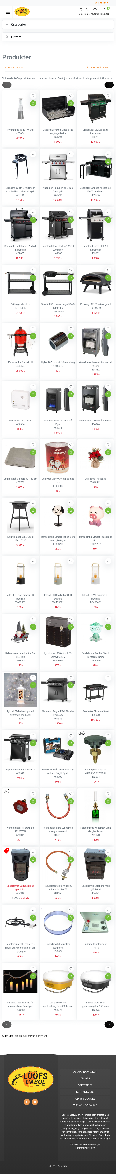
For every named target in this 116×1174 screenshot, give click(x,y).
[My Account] (87, 12)
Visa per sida (14, 67)
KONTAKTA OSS (85, 1091)
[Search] (81, 12)
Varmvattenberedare (80, 1144)
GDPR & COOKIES (85, 1098)
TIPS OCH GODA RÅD (85, 1105)
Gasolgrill (95, 1144)
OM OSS (85, 1078)
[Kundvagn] (105, 12)
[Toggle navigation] (8, 12)
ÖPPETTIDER (85, 1085)
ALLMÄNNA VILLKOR (85, 1071)
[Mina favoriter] (95, 12)
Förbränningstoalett (85, 1147)
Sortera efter (99, 67)
